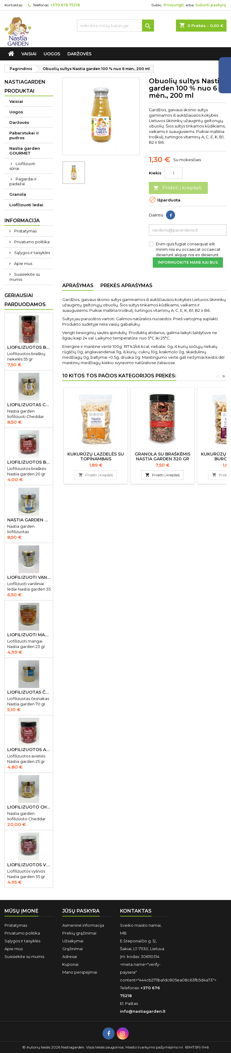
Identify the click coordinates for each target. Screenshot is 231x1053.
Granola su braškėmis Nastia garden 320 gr (162, 456)
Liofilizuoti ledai (26, 204)
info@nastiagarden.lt (142, 1011)
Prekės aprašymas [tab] (126, 285)
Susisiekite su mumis (24, 277)
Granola (17, 194)
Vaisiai (28, 54)
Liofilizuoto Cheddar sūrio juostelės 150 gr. (29, 807)
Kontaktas (13, 5)
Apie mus (22, 263)
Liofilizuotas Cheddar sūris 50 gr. (29, 404)
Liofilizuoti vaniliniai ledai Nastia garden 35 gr (29, 577)
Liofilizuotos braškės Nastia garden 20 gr (29, 462)
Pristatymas (25, 231)
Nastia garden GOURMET (24, 150)
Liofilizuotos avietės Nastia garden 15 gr (29, 749)
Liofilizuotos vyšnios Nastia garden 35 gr (29, 864)
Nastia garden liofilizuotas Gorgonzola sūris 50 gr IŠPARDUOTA (29, 519)
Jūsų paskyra (81, 911)
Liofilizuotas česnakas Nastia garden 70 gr (29, 692)
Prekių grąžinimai (79, 933)
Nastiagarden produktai (25, 86)
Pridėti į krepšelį (177, 188)
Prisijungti (174, 5)
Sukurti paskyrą (210, 5)
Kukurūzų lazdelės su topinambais (95, 456)
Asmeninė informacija (83, 925)
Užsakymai (72, 940)
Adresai (69, 956)
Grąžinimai (72, 948)
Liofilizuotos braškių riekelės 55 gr (29, 347)
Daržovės (79, 54)
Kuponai (70, 964)
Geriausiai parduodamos (25, 300)
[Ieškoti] (115, 26)
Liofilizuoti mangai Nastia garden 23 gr (29, 634)
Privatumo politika (31, 241)
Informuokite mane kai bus (188, 262)
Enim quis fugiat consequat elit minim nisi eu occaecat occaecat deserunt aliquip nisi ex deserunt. (188, 249)
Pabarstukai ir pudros (24, 135)
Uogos (52, 54)
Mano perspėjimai (79, 972)
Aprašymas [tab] (78, 285)
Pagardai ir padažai (23, 181)
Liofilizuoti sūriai (22, 166)
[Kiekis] (174, 173)
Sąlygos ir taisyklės (31, 252)
